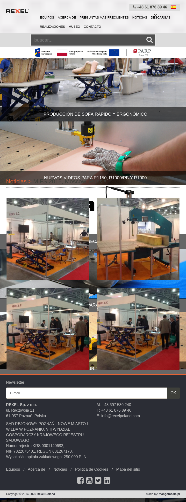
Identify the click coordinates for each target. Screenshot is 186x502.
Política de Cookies (91, 469)
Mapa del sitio (128, 469)
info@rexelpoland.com (120, 416)
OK (173, 393)
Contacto (92, 26)
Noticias (139, 17)
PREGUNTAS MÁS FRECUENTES (104, 17)
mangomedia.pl (169, 494)
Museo (74, 26)
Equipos (47, 17)
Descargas (161, 17)
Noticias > (19, 181)
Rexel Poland (46, 494)
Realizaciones (52, 26)
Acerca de (67, 17)
